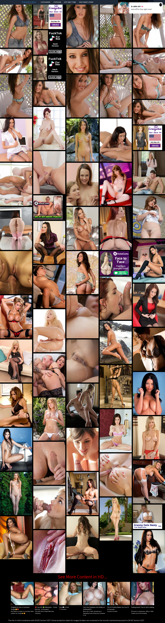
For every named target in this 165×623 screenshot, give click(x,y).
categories (45, 2)
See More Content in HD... (82, 577)
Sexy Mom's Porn (86, 2)
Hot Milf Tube (70, 2)
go (150, 2)
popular (57, 2)
